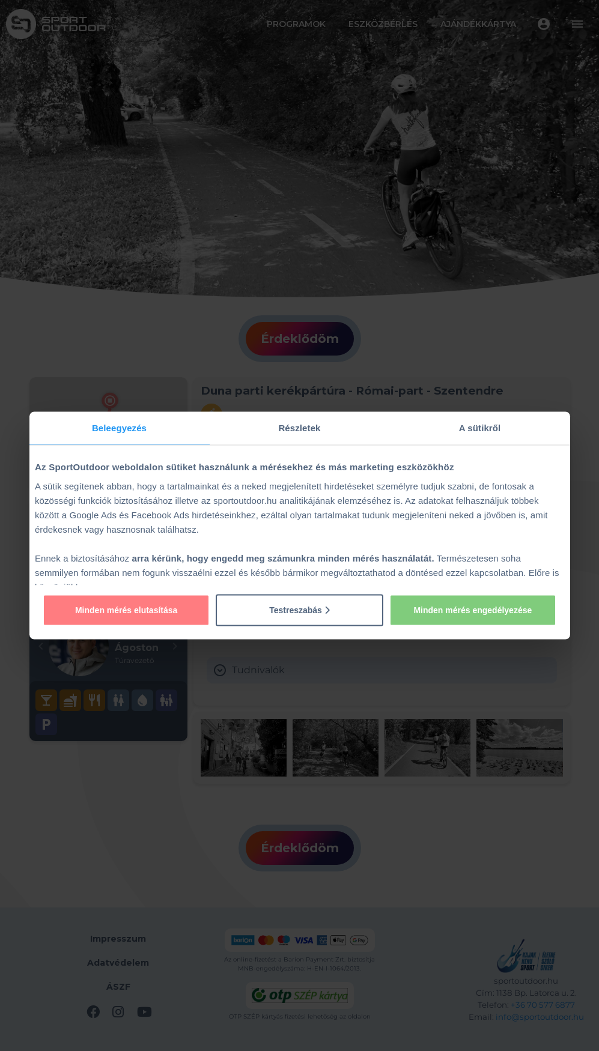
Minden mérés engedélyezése (472, 609)
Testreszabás (299, 609)
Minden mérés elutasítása (126, 609)
